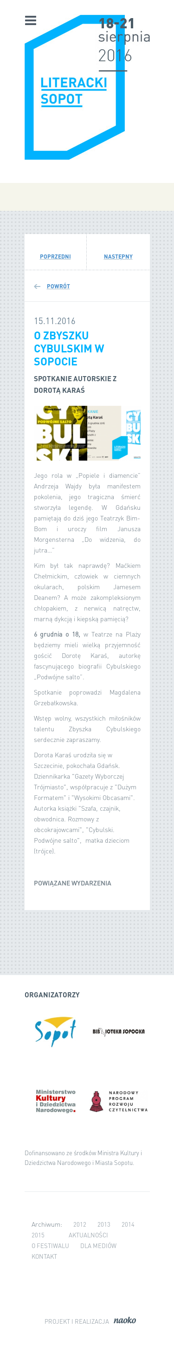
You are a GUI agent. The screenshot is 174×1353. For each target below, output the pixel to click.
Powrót (58, 286)
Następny (118, 256)
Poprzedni (55, 256)
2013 (103, 1224)
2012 (79, 1224)
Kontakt (44, 1256)
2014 (128, 1224)
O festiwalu (50, 1245)
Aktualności (88, 1235)
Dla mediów (98, 1245)
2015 (38, 1235)
